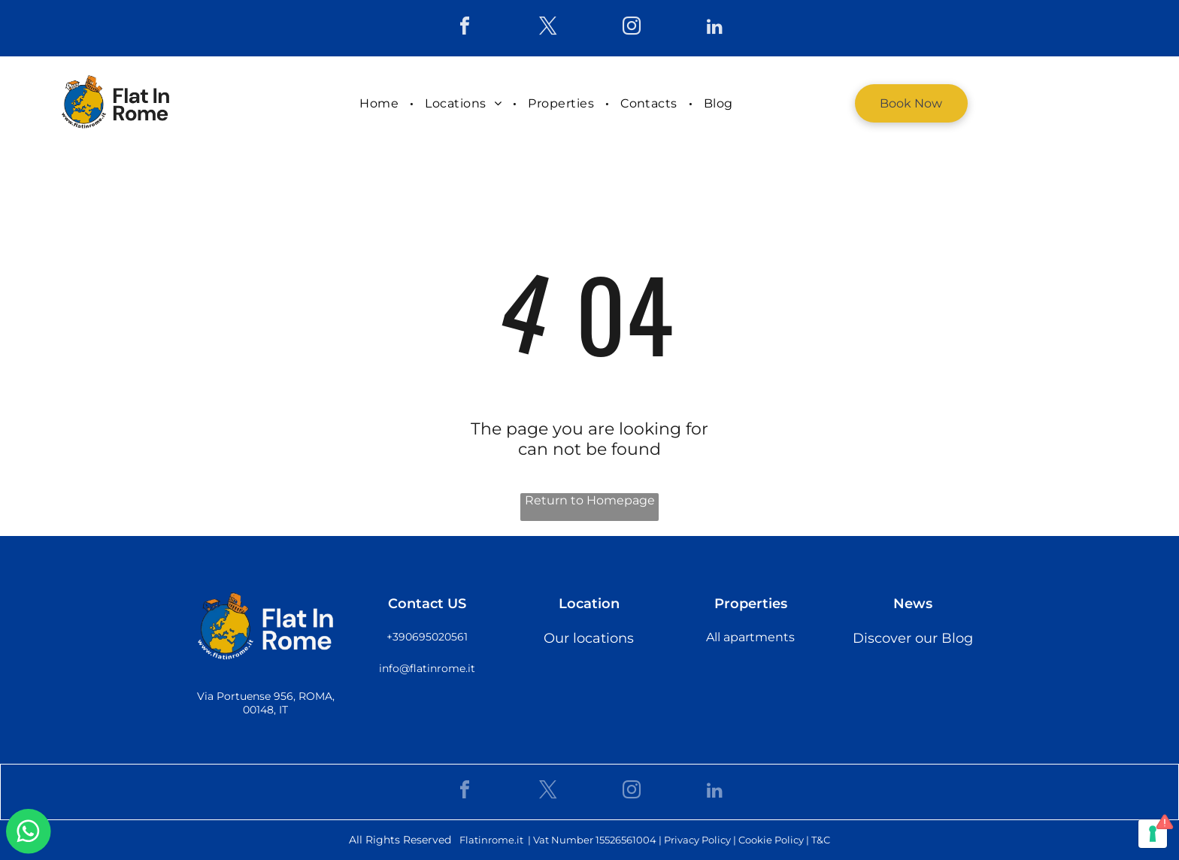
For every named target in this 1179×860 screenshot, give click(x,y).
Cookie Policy (771, 840)
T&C (820, 840)
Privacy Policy (697, 840)
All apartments (750, 637)
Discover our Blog (913, 638)
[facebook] (464, 28)
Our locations (589, 638)
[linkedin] (715, 28)
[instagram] (631, 28)
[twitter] (548, 28)
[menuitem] (381, 103)
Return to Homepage (590, 500)
